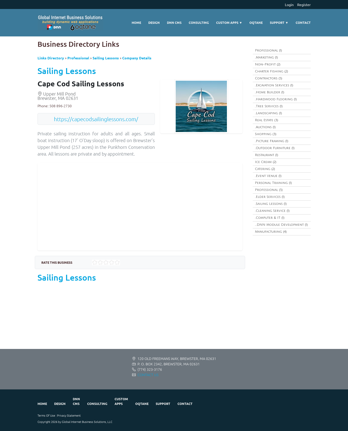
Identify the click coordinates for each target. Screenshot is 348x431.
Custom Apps (229, 22)
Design (154, 22)
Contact (303, 22)
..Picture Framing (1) (271, 141)
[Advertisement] (172, 317)
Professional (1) (268, 50)
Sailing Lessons (106, 58)
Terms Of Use (46, 415)
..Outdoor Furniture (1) (275, 148)
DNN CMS (174, 22)
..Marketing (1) (266, 57)
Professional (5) (269, 190)
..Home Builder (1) (269, 92)
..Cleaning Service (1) (272, 210)
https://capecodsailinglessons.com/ (96, 119)
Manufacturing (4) (271, 231)
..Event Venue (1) (268, 176)
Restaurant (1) (266, 155)
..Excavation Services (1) (274, 85)
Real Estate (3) (266, 120)
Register (304, 4)
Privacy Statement (69, 415)
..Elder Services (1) (270, 197)
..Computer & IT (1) (269, 217)
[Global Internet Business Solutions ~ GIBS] (70, 23)
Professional (78, 58)
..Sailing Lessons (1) (271, 203)
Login (289, 4)
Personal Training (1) (273, 183)
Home (136, 22)
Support (279, 22)
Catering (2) (265, 169)
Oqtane (256, 22)
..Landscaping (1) (268, 113)
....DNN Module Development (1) (281, 224)
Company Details (136, 58)
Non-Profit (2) (267, 64)
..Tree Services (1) (269, 106)
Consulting (199, 22)
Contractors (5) (268, 78)
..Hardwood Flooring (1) (276, 99)
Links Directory (51, 58)
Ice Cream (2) (265, 162)
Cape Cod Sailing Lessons (81, 83)
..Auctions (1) (265, 127)
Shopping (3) (265, 134)
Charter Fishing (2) (271, 71)
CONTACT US (147, 374)
